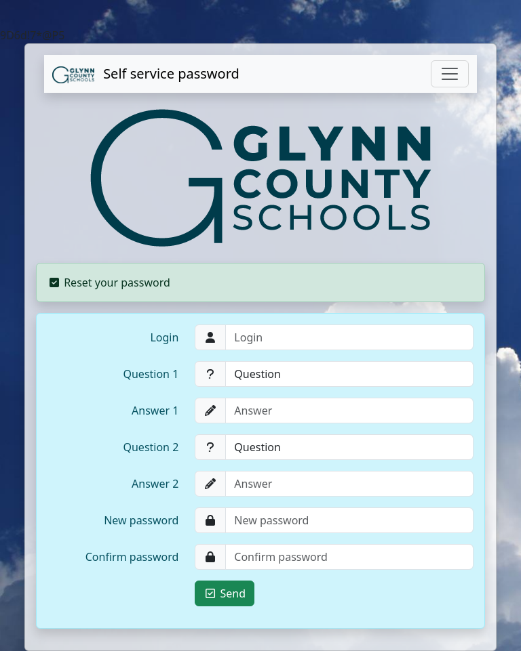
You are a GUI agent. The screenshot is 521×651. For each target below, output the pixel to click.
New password (141, 520)
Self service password (145, 73)
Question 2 (150, 447)
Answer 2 (155, 483)
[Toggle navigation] (450, 73)
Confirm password (132, 556)
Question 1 (150, 373)
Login (164, 337)
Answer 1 (155, 410)
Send (225, 593)
